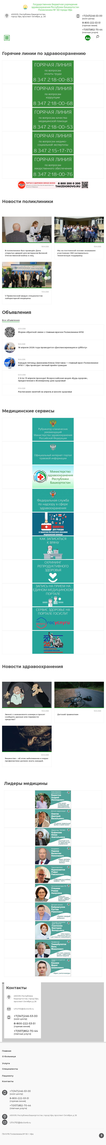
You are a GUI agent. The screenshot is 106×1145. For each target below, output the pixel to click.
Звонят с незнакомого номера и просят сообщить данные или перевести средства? (25, 716)
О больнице (9, 1056)
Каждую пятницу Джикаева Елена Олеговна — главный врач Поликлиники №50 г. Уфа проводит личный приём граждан (58, 364)
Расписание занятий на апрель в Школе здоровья (45, 392)
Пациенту (7, 1075)
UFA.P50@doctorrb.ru (24, 1009)
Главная (6, 1051)
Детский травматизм (67, 714)
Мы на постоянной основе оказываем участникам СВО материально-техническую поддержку (76, 253)
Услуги (6, 1063)
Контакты (8, 1081)
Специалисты (10, 1069)
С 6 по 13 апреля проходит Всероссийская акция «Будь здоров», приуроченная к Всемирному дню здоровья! (53, 379)
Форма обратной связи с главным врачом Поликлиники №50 (51, 332)
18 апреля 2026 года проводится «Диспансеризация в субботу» (52, 347)
